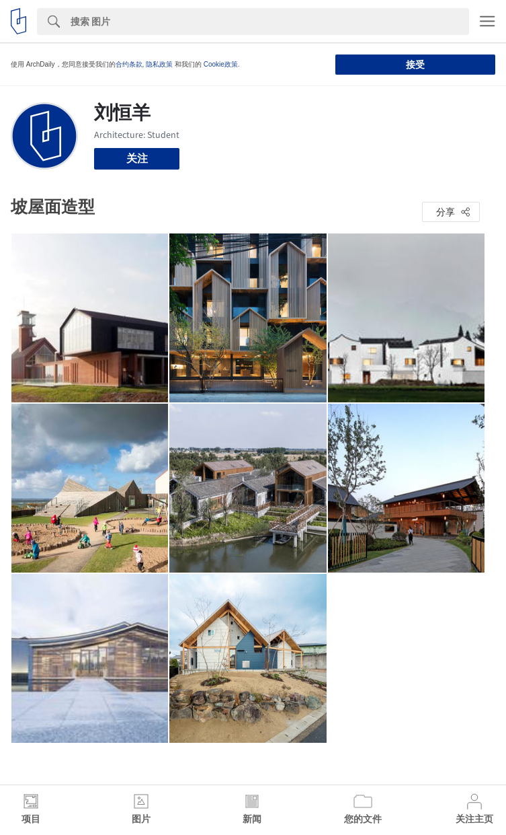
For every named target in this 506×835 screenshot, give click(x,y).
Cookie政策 (221, 64)
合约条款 (129, 64)
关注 (137, 158)
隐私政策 (159, 64)
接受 (415, 64)
